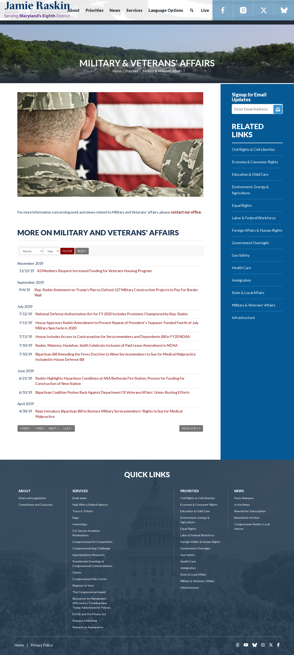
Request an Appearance (87, 627)
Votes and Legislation (32, 498)
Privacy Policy (42, 645)
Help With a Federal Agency (90, 504)
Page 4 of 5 (191, 428)
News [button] (115, 10)
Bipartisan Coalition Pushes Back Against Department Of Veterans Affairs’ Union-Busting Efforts (112, 392)
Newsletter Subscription (250, 511)
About (24, 491)
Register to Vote (83, 585)
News (239, 491)
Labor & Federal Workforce (254, 218)
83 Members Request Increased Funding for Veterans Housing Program (94, 270)
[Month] (31, 251)
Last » (67, 428)
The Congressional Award (89, 592)
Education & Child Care (250, 174)
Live (205, 10)
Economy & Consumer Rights (255, 162)
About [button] (73, 10)
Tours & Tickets (82, 511)
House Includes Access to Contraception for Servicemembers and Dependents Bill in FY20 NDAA (112, 336)
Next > (54, 428)
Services (80, 491)
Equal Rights (242, 205)
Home (116, 71)
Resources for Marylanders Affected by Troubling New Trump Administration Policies (91, 603)
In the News (242, 504)
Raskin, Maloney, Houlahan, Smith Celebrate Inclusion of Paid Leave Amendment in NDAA (106, 345)
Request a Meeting (84, 620)
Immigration (241, 280)
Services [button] (134, 10)
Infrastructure (243, 317)
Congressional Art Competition (92, 541)
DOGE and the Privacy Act (89, 614)
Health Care (241, 267)
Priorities (132, 71)
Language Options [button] (166, 10)
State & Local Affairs (248, 292)
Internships (79, 524)
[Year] (52, 251)
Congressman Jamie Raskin (37, 9)
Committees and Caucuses (35, 504)
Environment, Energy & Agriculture (250, 189)
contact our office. (186, 212)
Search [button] (191, 10)
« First (25, 428)
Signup (278, 109)
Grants (76, 572)
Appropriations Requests (88, 555)
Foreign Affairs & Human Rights (257, 230)
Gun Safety (241, 255)
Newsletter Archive (246, 517)
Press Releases (244, 498)
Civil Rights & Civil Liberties (253, 149)
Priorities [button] (94, 10)
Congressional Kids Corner (89, 579)
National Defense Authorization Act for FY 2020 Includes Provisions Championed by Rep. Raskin (111, 314)
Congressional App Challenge (91, 548)
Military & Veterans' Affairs (147, 63)
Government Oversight (250, 242)
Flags (75, 517)
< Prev (39, 428)
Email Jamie (79, 498)
